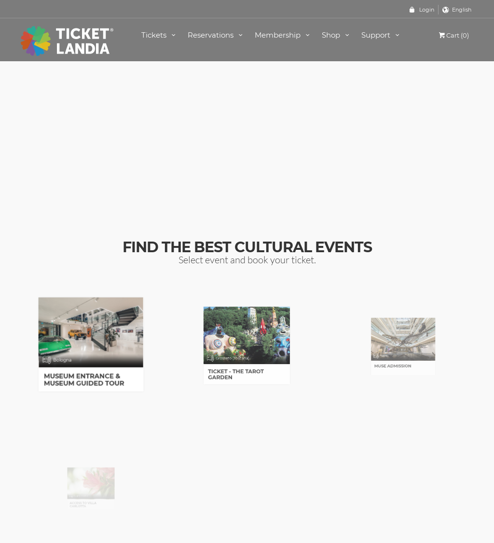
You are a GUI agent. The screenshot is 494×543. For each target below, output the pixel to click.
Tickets (159, 35)
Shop (337, 35)
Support (381, 35)
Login (426, 9)
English (461, 9)
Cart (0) (453, 35)
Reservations (217, 35)
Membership (284, 35)
